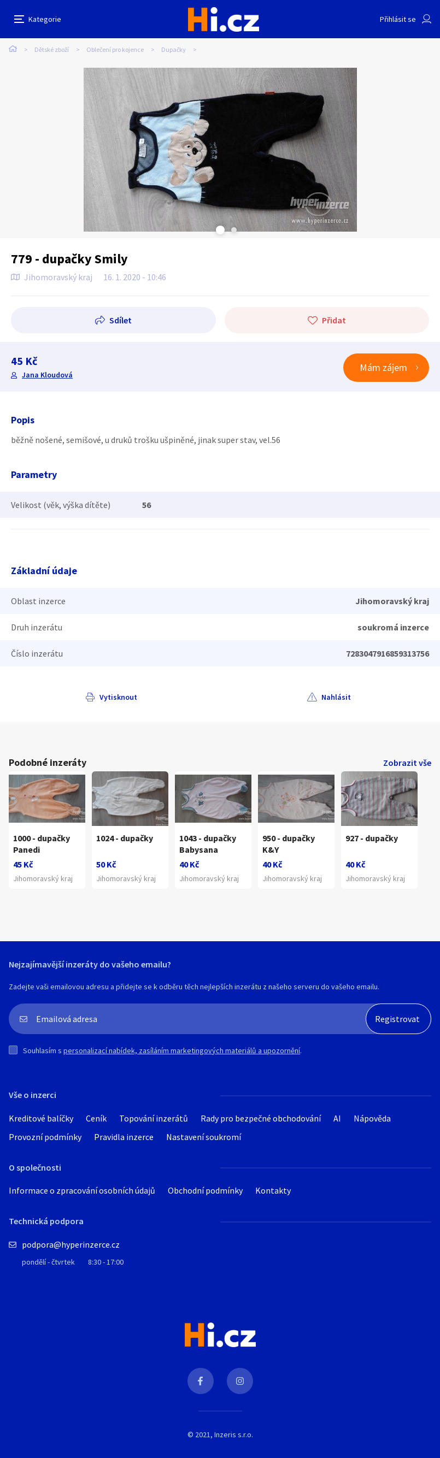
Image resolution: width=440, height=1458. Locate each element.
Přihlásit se (398, 19)
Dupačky (173, 49)
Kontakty (273, 1190)
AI (337, 1118)
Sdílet (120, 320)
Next (234, 230)
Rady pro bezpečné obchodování (261, 1118)
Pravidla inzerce (124, 1136)
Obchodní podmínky (205, 1190)
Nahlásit (336, 697)
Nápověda (372, 1118)
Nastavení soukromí (203, 1136)
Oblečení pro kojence (115, 49)
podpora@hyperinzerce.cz (71, 1244)
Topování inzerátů (153, 1118)
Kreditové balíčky (41, 1118)
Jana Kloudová (47, 375)
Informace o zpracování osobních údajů (82, 1190)
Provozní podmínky (45, 1136)
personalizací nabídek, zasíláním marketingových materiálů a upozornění (181, 1050)
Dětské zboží (51, 49)
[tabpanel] (220, 150)
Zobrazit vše (407, 762)
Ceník (96, 1118)
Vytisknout (118, 697)
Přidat (334, 320)
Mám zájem (383, 367)
